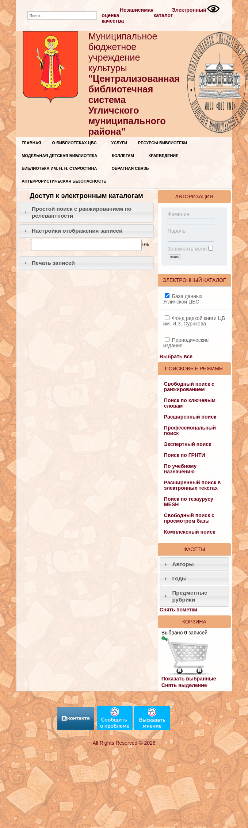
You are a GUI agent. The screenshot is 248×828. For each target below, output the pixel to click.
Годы (179, 578)
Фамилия (178, 214)
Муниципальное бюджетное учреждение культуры (134, 84)
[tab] (86, 212)
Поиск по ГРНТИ (184, 455)
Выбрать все (176, 356)
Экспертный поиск (187, 444)
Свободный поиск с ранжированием (189, 386)
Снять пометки (178, 610)
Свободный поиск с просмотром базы (189, 518)
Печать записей (53, 263)
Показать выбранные (188, 679)
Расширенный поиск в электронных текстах (192, 485)
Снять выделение (184, 685)
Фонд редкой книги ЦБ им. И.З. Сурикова (194, 321)
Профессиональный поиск (190, 430)
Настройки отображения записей (77, 231)
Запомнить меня (187, 249)
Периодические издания (186, 342)
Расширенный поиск (190, 417)
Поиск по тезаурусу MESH (188, 501)
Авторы (183, 564)
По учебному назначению (180, 468)
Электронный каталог (179, 12)
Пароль (177, 231)
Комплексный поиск (189, 532)
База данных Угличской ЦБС (182, 299)
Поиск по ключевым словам (189, 403)
